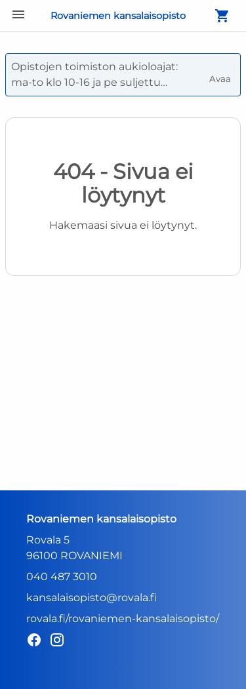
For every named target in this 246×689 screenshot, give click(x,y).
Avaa (221, 73)
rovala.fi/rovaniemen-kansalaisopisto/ (122, 618)
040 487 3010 (61, 576)
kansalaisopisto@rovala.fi (91, 597)
